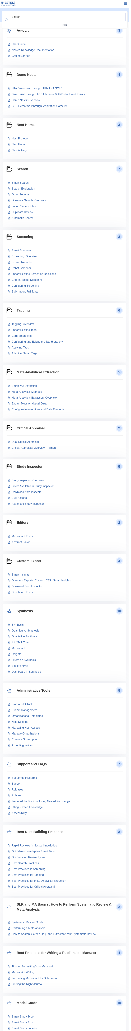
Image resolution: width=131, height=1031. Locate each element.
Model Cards (27, 1003)
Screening (25, 237)
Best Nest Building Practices (40, 832)
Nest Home (26, 125)
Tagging (23, 310)
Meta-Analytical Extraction (38, 372)
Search (22, 169)
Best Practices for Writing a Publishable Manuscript (59, 953)
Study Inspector (30, 466)
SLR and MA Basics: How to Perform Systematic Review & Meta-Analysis (64, 906)
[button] (125, 3)
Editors (23, 522)
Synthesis (25, 611)
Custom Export (29, 561)
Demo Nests (27, 75)
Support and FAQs (32, 764)
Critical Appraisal (31, 428)
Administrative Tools (33, 690)
